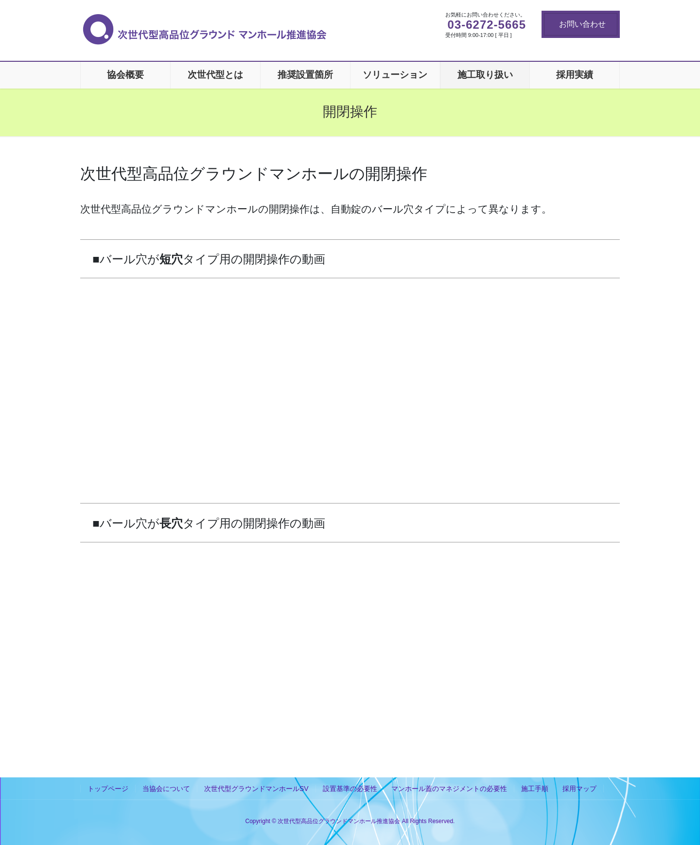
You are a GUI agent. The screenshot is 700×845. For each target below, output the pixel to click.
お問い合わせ (582, 24)
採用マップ (579, 788)
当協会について (166, 788)
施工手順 (534, 788)
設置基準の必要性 (350, 788)
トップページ (108, 788)
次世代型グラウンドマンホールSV (256, 788)
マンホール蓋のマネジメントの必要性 (449, 788)
